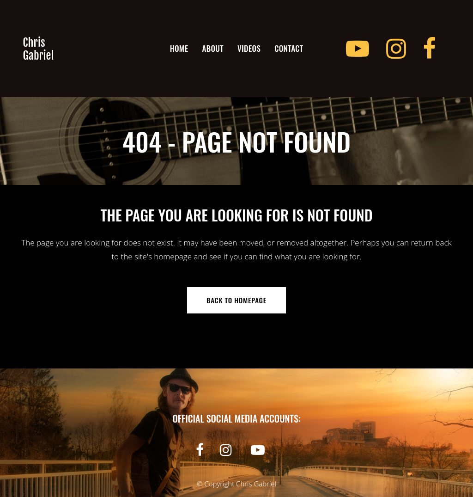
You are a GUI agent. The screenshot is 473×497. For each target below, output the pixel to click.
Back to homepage (236, 300)
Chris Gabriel (256, 483)
